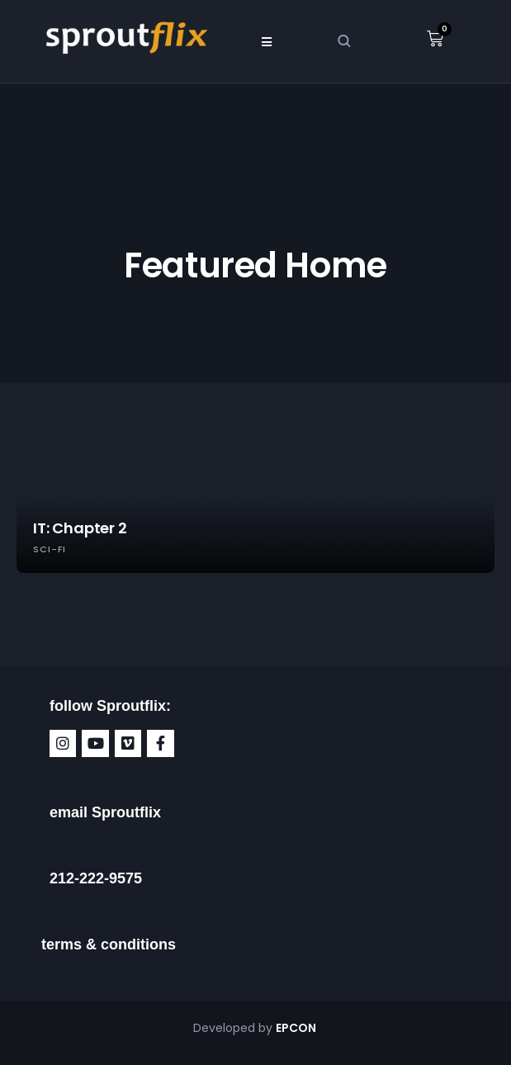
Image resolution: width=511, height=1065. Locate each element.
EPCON (297, 1028)
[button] (267, 41)
